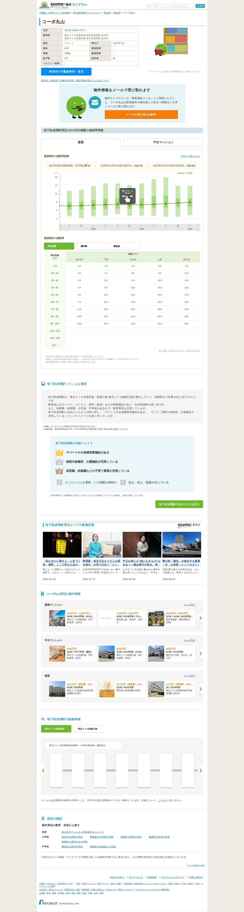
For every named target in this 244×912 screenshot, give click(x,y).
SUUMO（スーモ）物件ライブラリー (63, 5)
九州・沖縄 (98, 893)
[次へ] (200, 618)
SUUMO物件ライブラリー (87, 13)
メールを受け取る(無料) (141, 114)
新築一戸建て (174, 884)
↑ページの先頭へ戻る (195, 865)
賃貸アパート (103, 884)
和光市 (117, 13)
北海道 (42, 893)
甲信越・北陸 (64, 893)
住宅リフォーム (55, 890)
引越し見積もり (98, 890)
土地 (197, 884)
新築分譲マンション (142, 884)
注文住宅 (43, 890)
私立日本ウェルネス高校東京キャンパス (83, 832)
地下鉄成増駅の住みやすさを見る (179, 504)
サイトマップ (136, 877)
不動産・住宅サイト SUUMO (54, 13)
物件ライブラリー (126, 890)
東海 (73, 893)
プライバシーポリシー (173, 877)
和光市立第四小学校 (72, 837)
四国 (84, 893)
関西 (79, 893)
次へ (200, 770)
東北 (49, 893)
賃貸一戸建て (116, 884)
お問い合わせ (196, 877)
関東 (54, 893)
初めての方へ (118, 877)
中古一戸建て (188, 884)
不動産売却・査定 (72, 890)
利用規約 (152, 877)
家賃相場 (128, 884)
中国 (90, 893)
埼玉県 (107, 13)
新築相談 (85, 890)
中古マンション (160, 884)
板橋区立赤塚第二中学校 (103, 846)
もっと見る (189, 604)
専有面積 (52, 246)
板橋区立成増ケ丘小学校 (75, 842)
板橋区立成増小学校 (131, 837)
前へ (43, 770)
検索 (201, 6)
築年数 (84, 246)
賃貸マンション (89, 884)
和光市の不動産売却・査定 (66, 71)
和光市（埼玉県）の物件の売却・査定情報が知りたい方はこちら (75, 80)
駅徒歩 (117, 246)
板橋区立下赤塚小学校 (101, 837)
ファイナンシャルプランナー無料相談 (152, 890)
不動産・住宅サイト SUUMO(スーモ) (56, 884)
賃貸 (78, 884)
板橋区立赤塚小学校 (159, 837)
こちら (161, 800)
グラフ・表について (190, 156)
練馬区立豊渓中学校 (72, 846)
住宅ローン (111, 890)
